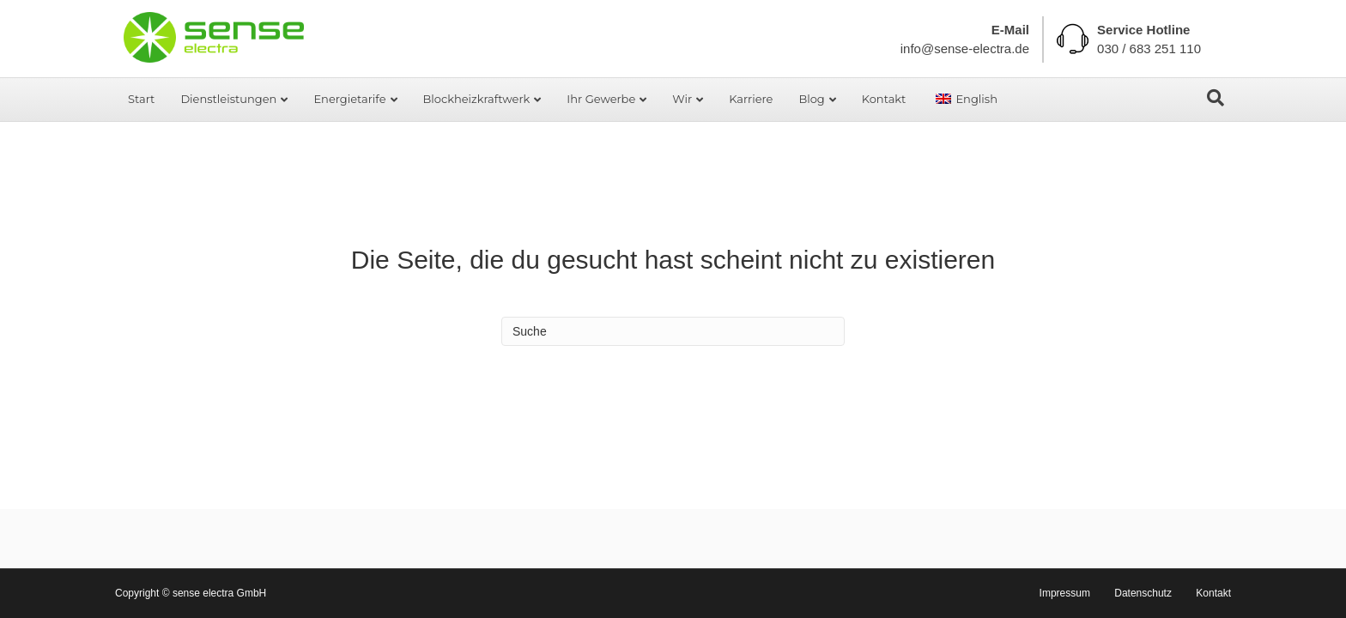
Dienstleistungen (228, 99)
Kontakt (884, 99)
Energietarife (349, 99)
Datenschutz (1143, 593)
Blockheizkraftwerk (477, 99)
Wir (682, 99)
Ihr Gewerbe (601, 99)
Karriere (751, 99)
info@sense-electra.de (964, 48)
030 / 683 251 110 (1149, 48)
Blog (811, 99)
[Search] (1215, 97)
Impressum (1065, 593)
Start (141, 99)
